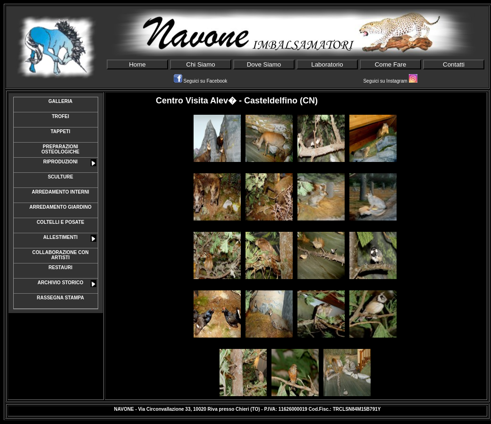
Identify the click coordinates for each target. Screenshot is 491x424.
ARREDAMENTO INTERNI (60, 192)
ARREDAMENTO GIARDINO (60, 207)
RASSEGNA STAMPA (60, 297)
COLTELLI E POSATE (61, 222)
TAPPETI (60, 131)
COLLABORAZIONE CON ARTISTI (60, 255)
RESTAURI (60, 267)
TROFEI (60, 116)
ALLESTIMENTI (69, 238)
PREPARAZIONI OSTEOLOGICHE (61, 149)
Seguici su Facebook (201, 81)
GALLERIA (60, 101)
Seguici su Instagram (390, 81)
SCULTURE (60, 176)
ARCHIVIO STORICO (66, 283)
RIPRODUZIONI (69, 162)
